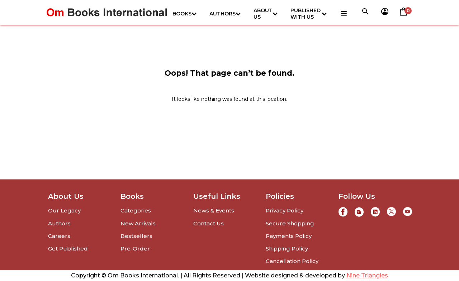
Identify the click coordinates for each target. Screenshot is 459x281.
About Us (266, 13)
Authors (225, 13)
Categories (135, 210)
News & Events (213, 210)
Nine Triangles (367, 275)
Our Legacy (64, 210)
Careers (59, 236)
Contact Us (208, 223)
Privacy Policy (284, 210)
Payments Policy (289, 236)
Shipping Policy (287, 248)
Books (184, 13)
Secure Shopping (290, 223)
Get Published (68, 248)
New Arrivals (138, 223)
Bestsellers (136, 236)
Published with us (308, 13)
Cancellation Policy (292, 261)
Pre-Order (135, 248)
